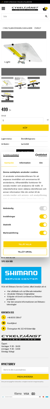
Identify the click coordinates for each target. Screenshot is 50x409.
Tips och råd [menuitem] (7, 261)
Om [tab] (41, 163)
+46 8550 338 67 (14, 317)
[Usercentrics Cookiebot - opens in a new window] (35, 155)
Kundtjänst (12, 323)
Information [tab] (25, 163)
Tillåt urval (25, 252)
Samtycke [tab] (9, 163)
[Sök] (46, 16)
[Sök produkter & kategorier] (25, 16)
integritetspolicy (38, 381)
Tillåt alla (25, 244)
